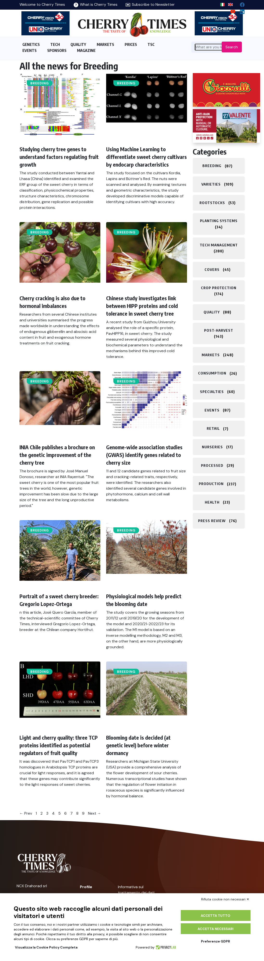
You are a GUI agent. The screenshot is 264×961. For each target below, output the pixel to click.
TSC (151, 44)
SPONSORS (56, 50)
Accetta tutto (215, 915)
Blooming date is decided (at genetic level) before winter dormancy (138, 745)
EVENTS (29, 50)
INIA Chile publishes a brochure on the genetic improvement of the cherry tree (57, 455)
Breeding (39, 83)
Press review (212, 520)
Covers (212, 269)
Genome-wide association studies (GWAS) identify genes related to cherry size (144, 455)
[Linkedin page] (240, 10)
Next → (94, 813)
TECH (55, 44)
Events (212, 410)
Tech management (219, 245)
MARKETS (105, 44)
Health (212, 502)
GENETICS (31, 44)
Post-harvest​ (218, 330)
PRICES (131, 44)
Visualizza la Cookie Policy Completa (46, 947)
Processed (212, 465)
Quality (212, 312)
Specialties (212, 391)
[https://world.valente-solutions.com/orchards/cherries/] (226, 126)
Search (231, 47)
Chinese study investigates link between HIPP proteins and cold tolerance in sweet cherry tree (142, 306)
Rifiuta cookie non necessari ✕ (225, 899)
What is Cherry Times (95, 4)
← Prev (25, 813)
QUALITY (78, 44)
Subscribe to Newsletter (150, 4)
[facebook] (240, 3)
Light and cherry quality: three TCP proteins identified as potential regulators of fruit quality (58, 745)
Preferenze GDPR (215, 941)
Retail (213, 428)
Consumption (212, 373)
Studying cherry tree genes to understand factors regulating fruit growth (59, 157)
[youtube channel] (231, 10)
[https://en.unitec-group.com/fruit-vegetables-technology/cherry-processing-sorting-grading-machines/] (45, 23)
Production (211, 484)
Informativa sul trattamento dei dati (136, 889)
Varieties (211, 184)
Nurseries (212, 447)
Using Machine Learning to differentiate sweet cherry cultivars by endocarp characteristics (146, 157)
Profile (86, 886)
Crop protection (218, 288)
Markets (211, 355)
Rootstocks (212, 202)
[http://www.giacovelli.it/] (226, 90)
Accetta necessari (215, 929)
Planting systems (219, 220)
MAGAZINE (86, 50)
